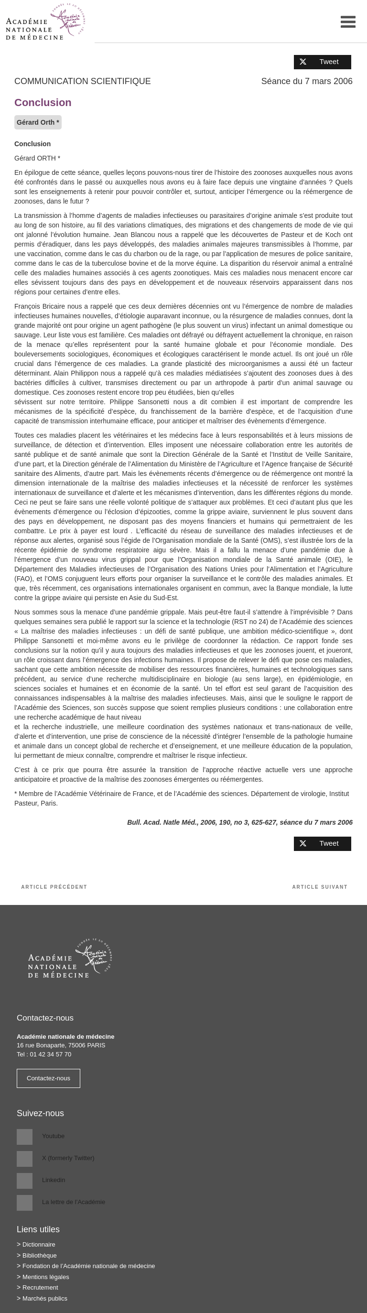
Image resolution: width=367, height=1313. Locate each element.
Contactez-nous (48, 1078)
